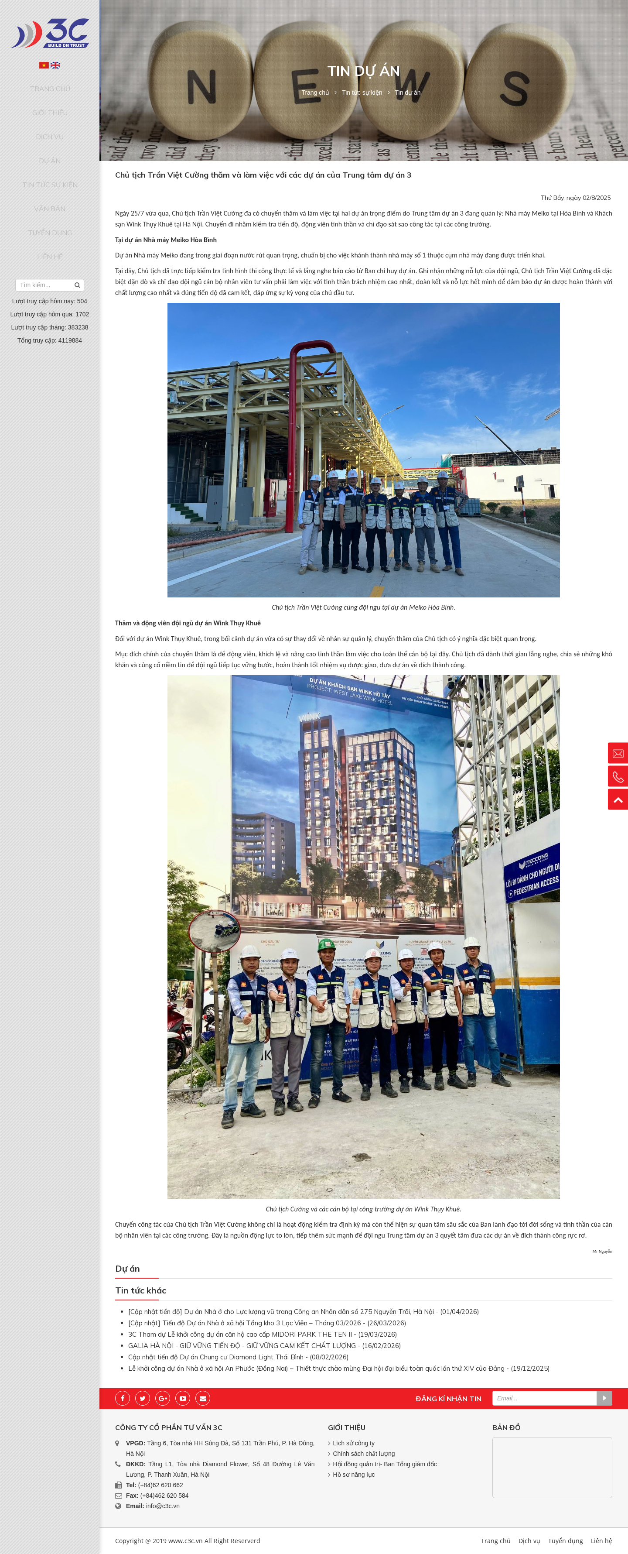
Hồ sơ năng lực (354, 1474)
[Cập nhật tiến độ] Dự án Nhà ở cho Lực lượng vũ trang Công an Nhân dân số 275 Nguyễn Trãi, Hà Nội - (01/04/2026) (303, 1311)
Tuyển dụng (49, 185)
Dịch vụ (50, 119)
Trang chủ (50, 85)
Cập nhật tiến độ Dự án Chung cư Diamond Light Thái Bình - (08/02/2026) (238, 1357)
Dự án (50, 135)
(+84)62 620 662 (160, 1485)
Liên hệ (49, 202)
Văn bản (49, 168)
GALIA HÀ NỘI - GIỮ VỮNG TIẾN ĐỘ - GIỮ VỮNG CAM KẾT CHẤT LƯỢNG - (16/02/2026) (264, 1345)
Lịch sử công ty (354, 1443)
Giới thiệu (50, 102)
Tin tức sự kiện (49, 152)
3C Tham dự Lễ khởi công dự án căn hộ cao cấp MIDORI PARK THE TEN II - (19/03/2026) (262, 1334)
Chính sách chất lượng (364, 1453)
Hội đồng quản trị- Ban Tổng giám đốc (385, 1464)
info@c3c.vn (163, 1506)
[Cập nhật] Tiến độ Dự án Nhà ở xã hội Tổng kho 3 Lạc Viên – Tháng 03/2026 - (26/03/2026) (267, 1323)
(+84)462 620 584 (164, 1495)
